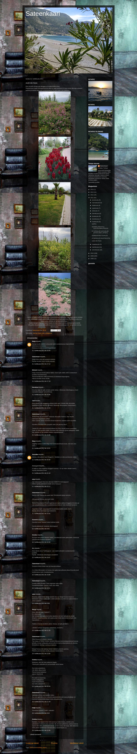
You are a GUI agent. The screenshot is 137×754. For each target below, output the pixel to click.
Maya (34, 441)
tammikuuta (96, 250)
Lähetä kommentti (35, 734)
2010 (92, 253)
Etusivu (54, 743)
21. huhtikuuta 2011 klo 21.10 (41, 473)
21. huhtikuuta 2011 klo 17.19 (41, 381)
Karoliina (35, 387)
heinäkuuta (95, 213)
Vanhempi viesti (76, 743)
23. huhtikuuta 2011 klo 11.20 (41, 630)
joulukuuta (95, 200)
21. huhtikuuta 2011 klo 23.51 (41, 513)
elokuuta (95, 211)
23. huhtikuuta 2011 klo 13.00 (41, 653)
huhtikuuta (95, 221)
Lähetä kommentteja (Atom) (38, 747)
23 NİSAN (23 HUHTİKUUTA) (101, 238)
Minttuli (34, 370)
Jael (33, 400)
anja (33, 479)
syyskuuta (95, 208)
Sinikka (34, 659)
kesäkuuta (95, 216)
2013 (92, 192)
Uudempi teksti (32, 743)
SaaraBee (35, 454)
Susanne (35, 519)
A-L (33, 548)
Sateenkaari (43, 13)
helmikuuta (95, 247)
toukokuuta (95, 219)
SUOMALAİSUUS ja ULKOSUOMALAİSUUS (100, 227)
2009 (92, 256)
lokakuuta (95, 205)
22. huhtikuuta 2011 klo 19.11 (41, 588)
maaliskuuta (96, 244)
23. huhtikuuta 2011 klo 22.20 (41, 686)
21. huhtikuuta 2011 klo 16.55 (41, 350)
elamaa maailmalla (38, 333)
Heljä (33, 708)
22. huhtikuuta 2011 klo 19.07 (41, 557)
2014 (92, 189)
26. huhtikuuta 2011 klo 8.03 (41, 713)
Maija (34, 341)
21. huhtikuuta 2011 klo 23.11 (41, 486)
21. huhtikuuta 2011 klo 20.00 (41, 460)
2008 (92, 258)
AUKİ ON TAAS (96, 241)
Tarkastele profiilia (93, 182)
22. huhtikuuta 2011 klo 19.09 (41, 574)
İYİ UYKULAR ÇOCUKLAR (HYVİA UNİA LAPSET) (100, 232)
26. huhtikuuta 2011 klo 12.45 (41, 730)
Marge (34, 609)
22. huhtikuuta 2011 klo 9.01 (41, 529)
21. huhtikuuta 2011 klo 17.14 (41, 364)
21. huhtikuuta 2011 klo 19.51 (41, 448)
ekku (33, 594)
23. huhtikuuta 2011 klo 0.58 (41, 603)
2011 (92, 197)
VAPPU (94, 224)
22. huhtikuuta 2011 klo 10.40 (41, 542)
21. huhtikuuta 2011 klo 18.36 (41, 394)
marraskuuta (96, 202)
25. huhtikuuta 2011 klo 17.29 (41, 701)
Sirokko (34, 535)
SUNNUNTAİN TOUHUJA (100, 235)
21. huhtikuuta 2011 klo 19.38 (41, 435)
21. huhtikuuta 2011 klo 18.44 (41, 408)
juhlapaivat (48, 333)
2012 (92, 195)
